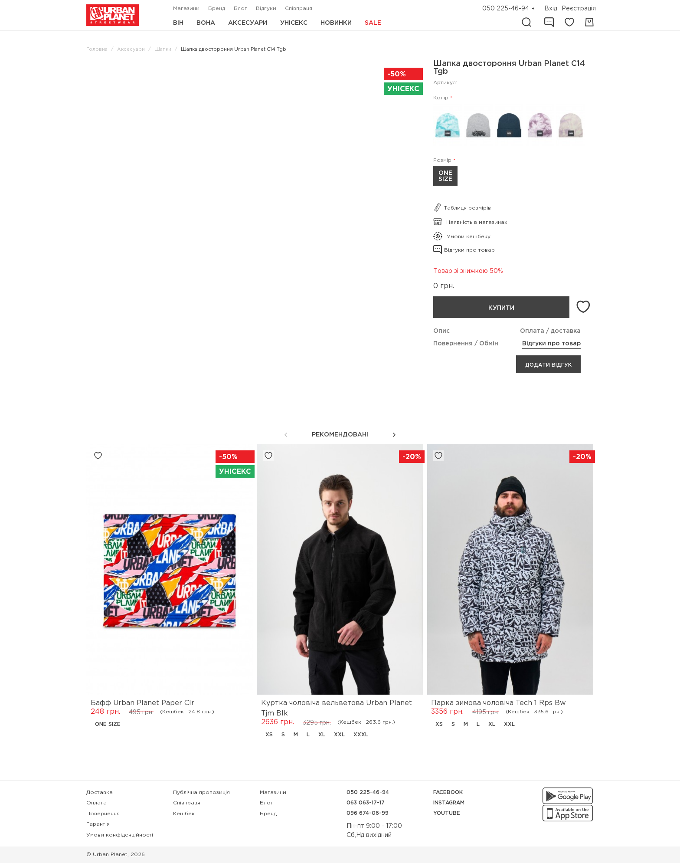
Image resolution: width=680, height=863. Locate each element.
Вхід (550, 8)
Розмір (442, 160)
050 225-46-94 (505, 8)
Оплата (96, 803)
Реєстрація (579, 8)
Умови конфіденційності (119, 835)
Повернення (103, 813)
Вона (205, 23)
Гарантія (98, 824)
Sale (373, 23)
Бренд (216, 8)
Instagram (448, 803)
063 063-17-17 (366, 803)
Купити (501, 308)
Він (178, 23)
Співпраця (298, 8)
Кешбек (184, 813)
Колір (440, 97)
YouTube (446, 813)
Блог (240, 8)
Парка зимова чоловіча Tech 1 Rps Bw (498, 703)
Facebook (448, 792)
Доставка (99, 792)
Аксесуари (247, 23)
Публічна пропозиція (201, 792)
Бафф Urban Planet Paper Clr (142, 703)
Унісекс (293, 23)
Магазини (186, 8)
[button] (394, 434)
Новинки (336, 23)
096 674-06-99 (368, 813)
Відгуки (266, 8)
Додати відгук (548, 365)
